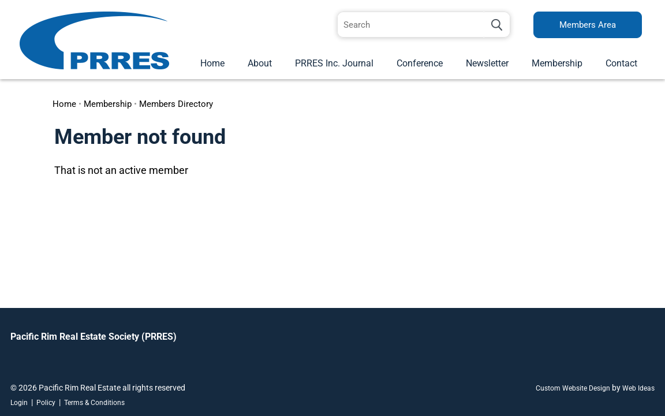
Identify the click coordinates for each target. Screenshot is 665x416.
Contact (621, 63)
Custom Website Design (573, 388)
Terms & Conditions (94, 403)
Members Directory (176, 104)
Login (19, 403)
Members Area (587, 25)
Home (212, 63)
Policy (45, 403)
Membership (557, 63)
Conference (420, 63)
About (260, 63)
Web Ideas (638, 388)
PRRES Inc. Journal (334, 63)
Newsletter (487, 63)
